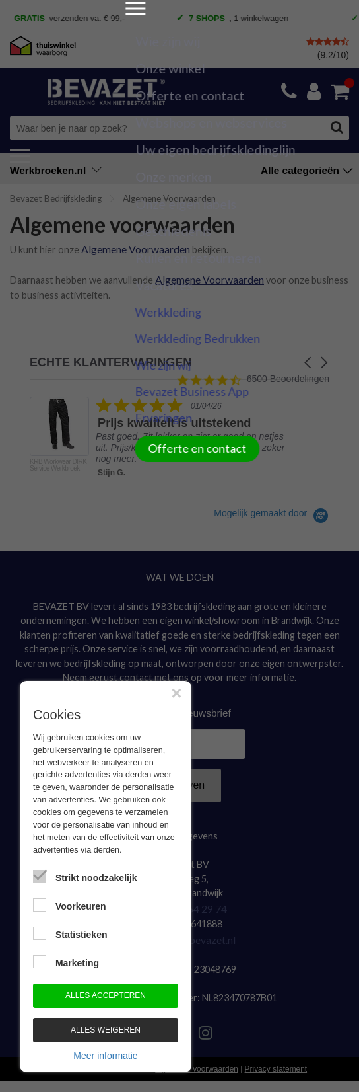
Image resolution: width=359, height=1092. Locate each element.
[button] (309, 358)
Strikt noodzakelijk (96, 878)
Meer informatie (105, 1055)
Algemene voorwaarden (196, 1059)
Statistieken (81, 934)
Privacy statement (276, 1059)
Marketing (77, 963)
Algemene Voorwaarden (132, 247)
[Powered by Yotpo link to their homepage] (271, 508)
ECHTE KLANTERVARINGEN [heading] (110, 358)
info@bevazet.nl (199, 931)
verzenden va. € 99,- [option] (75, 19)
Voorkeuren (80, 906)
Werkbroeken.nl (56, 170)
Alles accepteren (105, 995)
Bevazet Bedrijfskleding (56, 198)
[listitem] (163, 436)
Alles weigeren (106, 1029)
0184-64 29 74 (193, 902)
